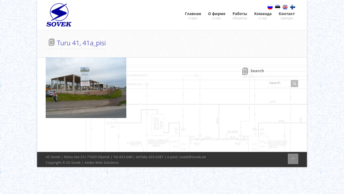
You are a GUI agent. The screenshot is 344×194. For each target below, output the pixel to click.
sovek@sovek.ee (192, 156)
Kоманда (263, 15)
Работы (239, 15)
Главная (193, 15)
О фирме (216, 15)
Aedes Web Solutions (102, 162)
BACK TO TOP (293, 159)
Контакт (287, 15)
